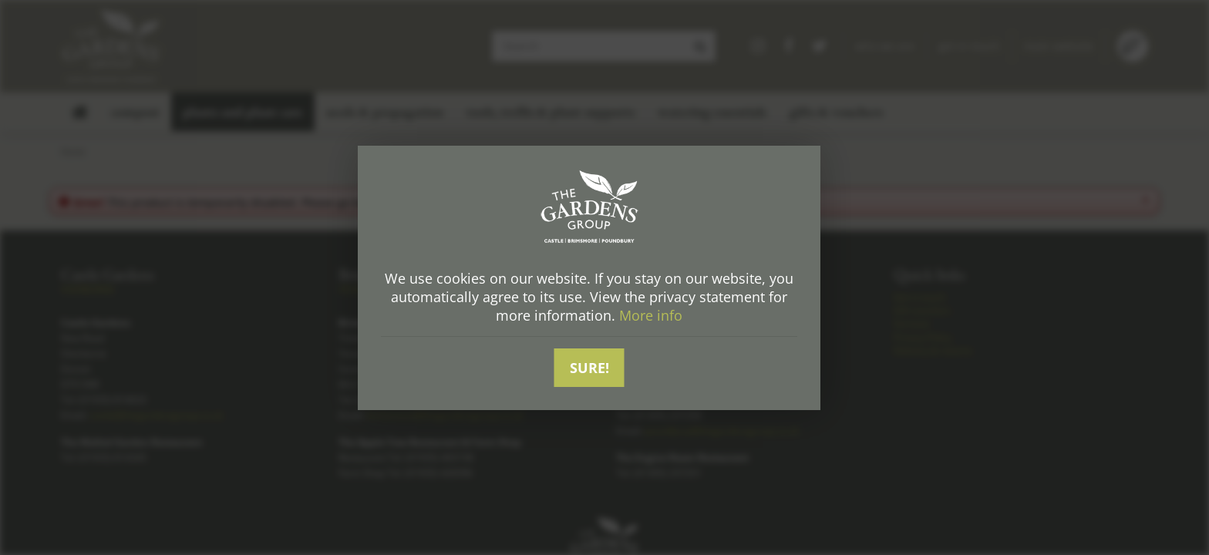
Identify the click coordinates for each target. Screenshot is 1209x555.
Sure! (589, 367)
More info (650, 315)
